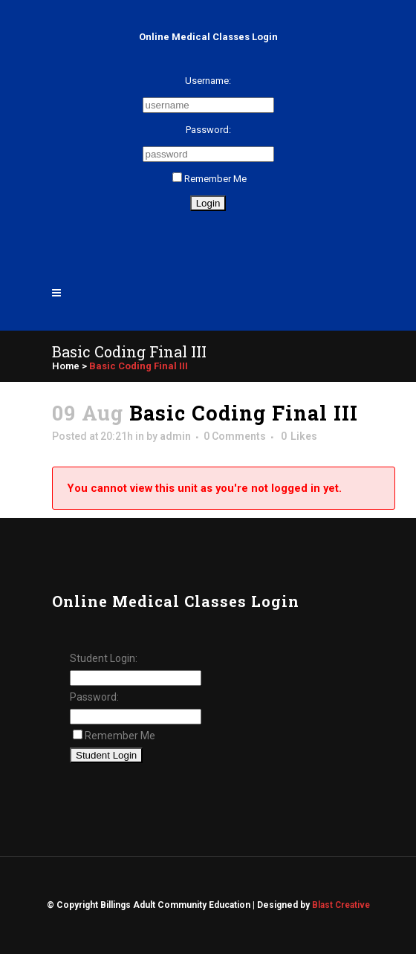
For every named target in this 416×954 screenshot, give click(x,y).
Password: (208, 129)
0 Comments (235, 436)
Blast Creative (341, 905)
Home (65, 365)
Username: (208, 80)
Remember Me (209, 178)
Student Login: (103, 658)
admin (175, 436)
